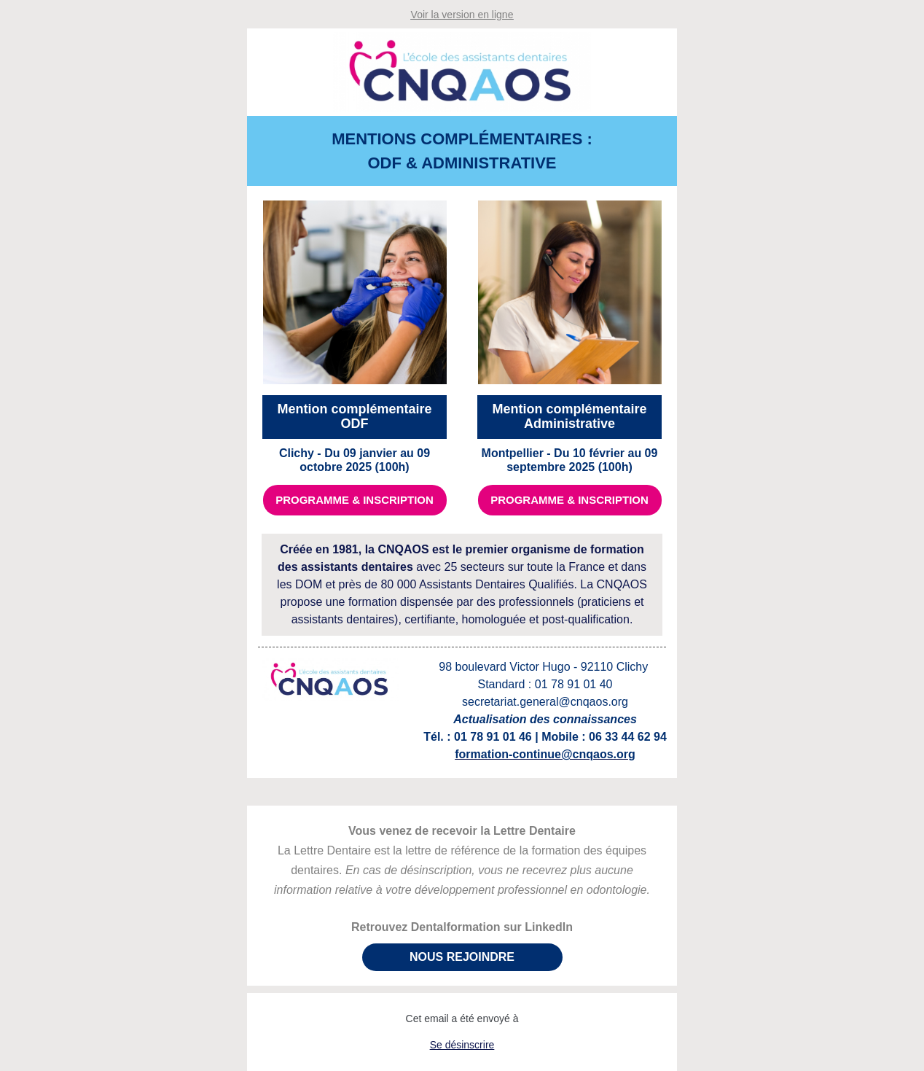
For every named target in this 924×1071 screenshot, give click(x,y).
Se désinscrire (462, 1045)
